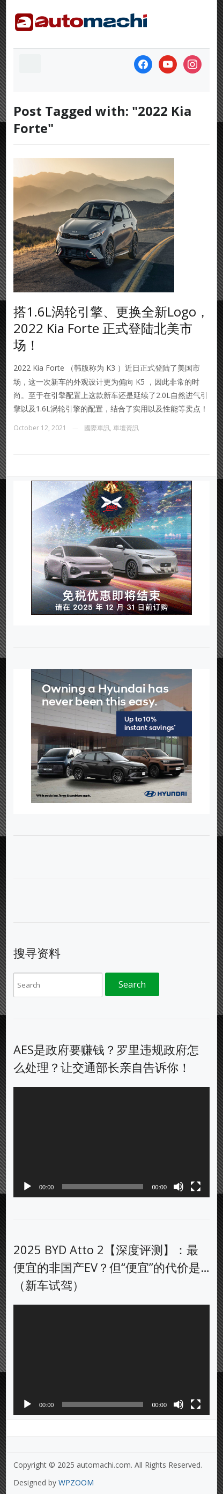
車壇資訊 (126, 427)
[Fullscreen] (195, 1186)
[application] (111, 1142)
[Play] (27, 1186)
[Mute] (178, 1186)
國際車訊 (97, 427)
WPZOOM (76, 1482)
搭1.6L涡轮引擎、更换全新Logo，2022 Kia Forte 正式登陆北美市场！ (111, 328)
